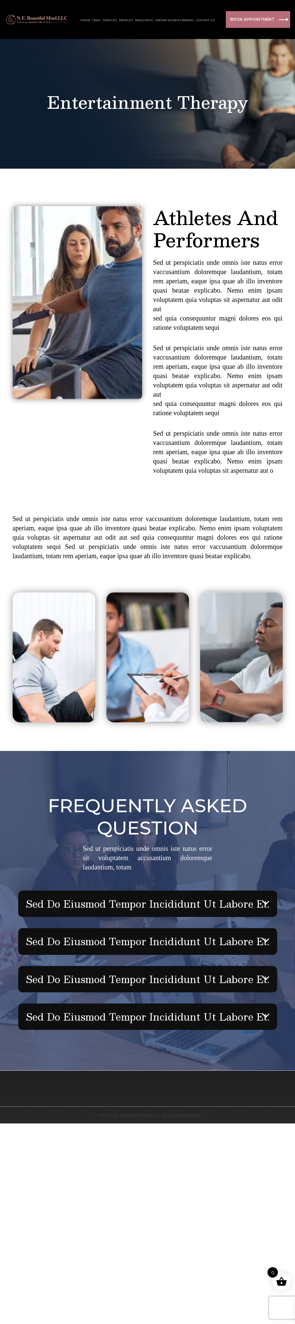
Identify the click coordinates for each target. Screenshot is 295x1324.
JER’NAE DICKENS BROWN (174, 20)
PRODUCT (126, 20)
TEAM (96, 20)
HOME (85, 20)
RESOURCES (144, 20)
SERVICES (110, 20)
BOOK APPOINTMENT (257, 19)
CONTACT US (205, 20)
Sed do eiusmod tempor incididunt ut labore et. (147, 903)
